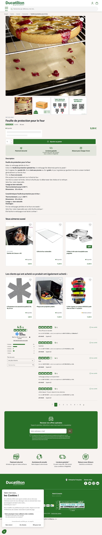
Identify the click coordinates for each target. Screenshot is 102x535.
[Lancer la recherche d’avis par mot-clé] (33, 365)
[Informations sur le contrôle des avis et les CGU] (29, 337)
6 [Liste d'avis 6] (74, 404)
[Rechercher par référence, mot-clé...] (54, 9)
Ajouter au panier (56, 141)
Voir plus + (11, 443)
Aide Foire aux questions (56, 504)
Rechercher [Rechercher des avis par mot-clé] (19, 365)
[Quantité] (9, 141)
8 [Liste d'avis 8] (80, 404)
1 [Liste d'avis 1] (55, 404)
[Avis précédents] (52, 404)
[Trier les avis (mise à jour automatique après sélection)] (20, 360)
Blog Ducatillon (56, 498)
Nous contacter (56, 496)
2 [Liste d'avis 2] (59, 404)
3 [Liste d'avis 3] (63, 404)
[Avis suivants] (83, 405)
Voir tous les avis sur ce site (20, 340)
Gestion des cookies (56, 528)
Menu (6, 9)
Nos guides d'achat (57, 500)
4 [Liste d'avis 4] (67, 404)
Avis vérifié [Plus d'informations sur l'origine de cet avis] (94, 327)
